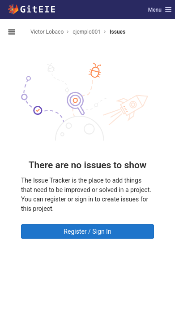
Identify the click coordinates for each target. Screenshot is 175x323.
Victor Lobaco (47, 32)
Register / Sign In (87, 231)
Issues (117, 32)
